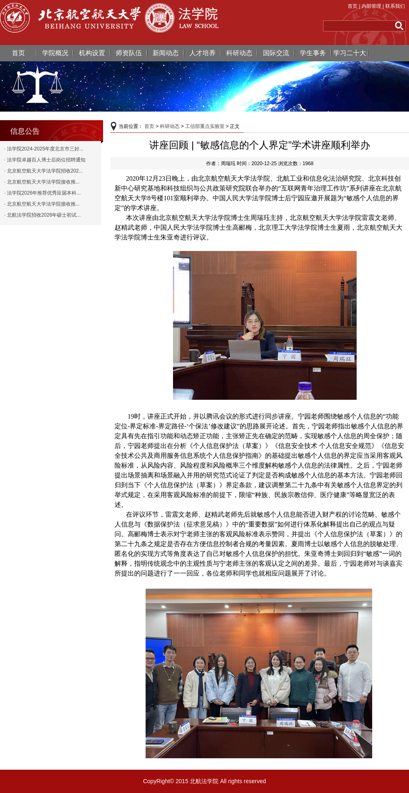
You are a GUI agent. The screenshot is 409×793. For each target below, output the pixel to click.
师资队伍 (129, 52)
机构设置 (92, 52)
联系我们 (395, 6)
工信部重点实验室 (205, 126)
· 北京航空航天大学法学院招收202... (43, 171)
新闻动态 (166, 52)
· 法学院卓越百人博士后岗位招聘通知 (44, 160)
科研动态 (239, 52)
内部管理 (371, 6)
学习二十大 (349, 52)
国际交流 (276, 52)
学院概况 (55, 52)
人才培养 (202, 52)
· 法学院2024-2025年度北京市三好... (43, 149)
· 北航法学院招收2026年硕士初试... (42, 215)
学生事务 (313, 52)
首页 (352, 6)
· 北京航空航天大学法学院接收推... (42, 182)
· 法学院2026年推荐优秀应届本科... (42, 193)
